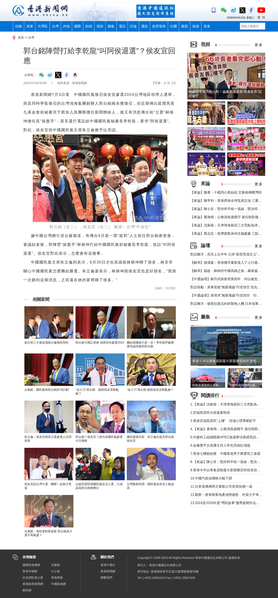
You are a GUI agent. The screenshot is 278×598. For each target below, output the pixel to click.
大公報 (55, 571)
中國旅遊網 (58, 584)
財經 (88, 26)
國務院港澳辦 (31, 565)
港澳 (29, 26)
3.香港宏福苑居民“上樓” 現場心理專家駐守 (223, 421)
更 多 (258, 45)
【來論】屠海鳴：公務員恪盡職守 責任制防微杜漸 (227, 217)
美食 (207, 26)
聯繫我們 (106, 577)
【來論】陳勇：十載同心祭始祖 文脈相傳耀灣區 (226, 192)
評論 (133, 26)
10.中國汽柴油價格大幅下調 (211, 478)
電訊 (122, 26)
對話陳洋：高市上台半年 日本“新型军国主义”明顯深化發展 (234, 254)
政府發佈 (159, 26)
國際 (77, 26)
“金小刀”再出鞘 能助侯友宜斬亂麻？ (150, 389)
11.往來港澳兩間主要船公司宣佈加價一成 (221, 486)
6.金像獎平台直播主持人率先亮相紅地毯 (220, 445)
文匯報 (55, 565)
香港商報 (57, 577)
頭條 (18, 26)
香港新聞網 (108, 571)
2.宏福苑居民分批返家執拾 (210, 412)
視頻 (100, 26)
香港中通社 (108, 565)
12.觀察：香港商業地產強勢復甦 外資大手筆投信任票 (231, 494)
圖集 (111, 26)
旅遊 (195, 26)
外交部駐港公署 (33, 577)
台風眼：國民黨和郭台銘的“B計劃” (47, 389)
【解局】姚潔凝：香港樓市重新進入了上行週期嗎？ (229, 262)
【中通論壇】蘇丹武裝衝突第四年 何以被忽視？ (227, 279)
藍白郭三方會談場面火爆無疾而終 (46, 342)
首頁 (21, 37)
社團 (173, 26)
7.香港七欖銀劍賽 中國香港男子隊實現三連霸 (225, 453)
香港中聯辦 (30, 571)
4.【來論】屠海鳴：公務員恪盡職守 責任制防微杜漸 (229, 429)
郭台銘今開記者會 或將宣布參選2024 (99, 342)
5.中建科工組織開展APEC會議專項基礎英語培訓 (226, 437)
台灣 (55, 26)
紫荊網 (27, 590)
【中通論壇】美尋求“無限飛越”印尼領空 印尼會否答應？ (233, 295)
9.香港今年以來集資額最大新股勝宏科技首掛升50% (230, 470)
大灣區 (42, 26)
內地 (66, 26)
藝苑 (184, 26)
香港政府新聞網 (33, 584)
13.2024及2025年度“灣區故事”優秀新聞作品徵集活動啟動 (233, 503)
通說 (144, 26)
